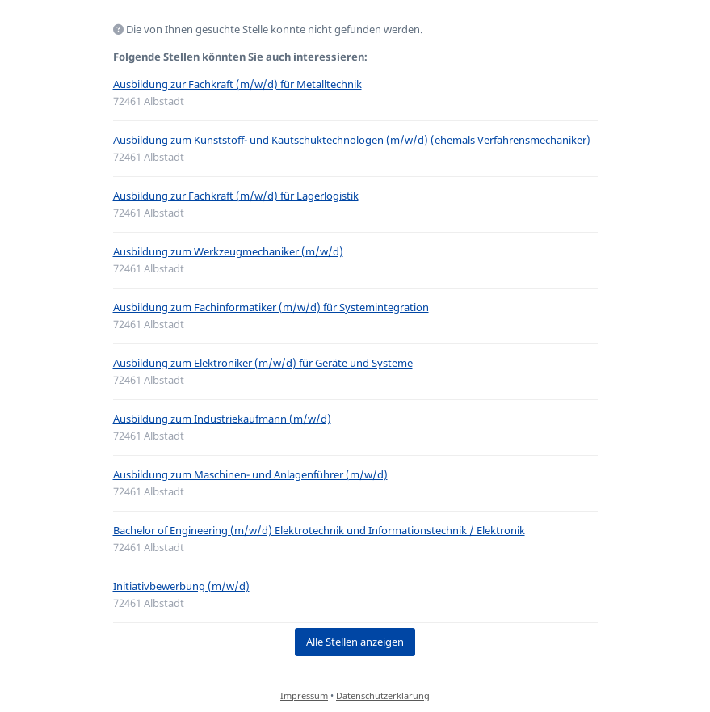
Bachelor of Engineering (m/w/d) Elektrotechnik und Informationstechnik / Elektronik (319, 530)
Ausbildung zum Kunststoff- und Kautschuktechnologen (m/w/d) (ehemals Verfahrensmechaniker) (351, 140)
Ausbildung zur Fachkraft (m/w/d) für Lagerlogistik (236, 195)
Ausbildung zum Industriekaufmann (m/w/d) (222, 418)
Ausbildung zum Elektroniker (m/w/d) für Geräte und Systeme (263, 363)
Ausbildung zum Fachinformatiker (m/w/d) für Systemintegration (271, 307)
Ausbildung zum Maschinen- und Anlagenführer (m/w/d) (250, 474)
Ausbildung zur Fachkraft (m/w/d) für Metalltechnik (237, 84)
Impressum (304, 695)
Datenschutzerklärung (383, 695)
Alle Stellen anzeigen (355, 641)
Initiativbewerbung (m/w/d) (181, 586)
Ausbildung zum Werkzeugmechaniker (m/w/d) (228, 251)
